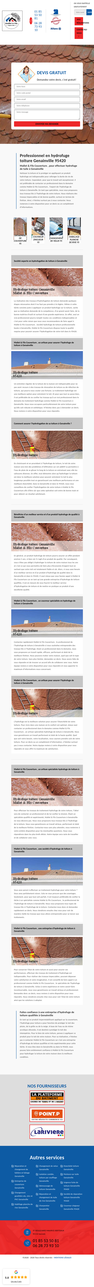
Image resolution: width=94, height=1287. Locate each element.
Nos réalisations (80, 21)
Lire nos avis (16, 1281)
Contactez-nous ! (80, 33)
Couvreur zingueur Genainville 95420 (72, 1207)
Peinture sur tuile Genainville (71, 1176)
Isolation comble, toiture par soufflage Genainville (48, 1177)
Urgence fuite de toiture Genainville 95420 (72, 1185)
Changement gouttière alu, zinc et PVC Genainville (24, 1196)
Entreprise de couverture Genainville (20, 1184)
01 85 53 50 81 (38, 15)
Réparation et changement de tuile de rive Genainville (48, 1197)
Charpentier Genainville (44, 1207)
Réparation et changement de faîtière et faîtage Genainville (22, 1171)
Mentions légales (62, 1257)
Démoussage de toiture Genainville (47, 1187)
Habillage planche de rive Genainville (24, 1206)
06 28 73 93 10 (38, 27)
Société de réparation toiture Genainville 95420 (73, 1197)
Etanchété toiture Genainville (71, 1168)
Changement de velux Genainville (48, 1168)
